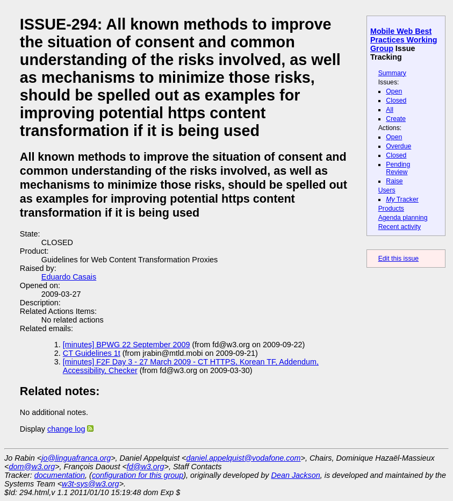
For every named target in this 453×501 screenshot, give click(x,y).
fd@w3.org (145, 466)
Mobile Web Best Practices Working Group (403, 40)
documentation (59, 475)
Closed (396, 100)
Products (391, 208)
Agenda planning (403, 217)
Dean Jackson (295, 475)
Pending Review (398, 168)
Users (387, 190)
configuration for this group (137, 475)
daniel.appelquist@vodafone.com (243, 458)
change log (66, 429)
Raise (394, 181)
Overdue (398, 146)
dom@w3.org (32, 466)
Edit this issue (398, 258)
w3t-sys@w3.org (90, 483)
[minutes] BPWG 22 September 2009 (126, 344)
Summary (392, 73)
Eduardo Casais (68, 277)
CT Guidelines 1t (91, 353)
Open (394, 91)
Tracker (402, 199)
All (389, 109)
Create (396, 119)
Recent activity (399, 227)
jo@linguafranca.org (76, 458)
